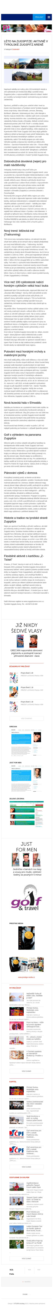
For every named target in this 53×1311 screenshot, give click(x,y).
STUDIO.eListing (19, 1303)
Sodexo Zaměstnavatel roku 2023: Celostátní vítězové (35, 1104)
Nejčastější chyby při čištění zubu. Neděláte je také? (35, 996)
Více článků (26, 1071)
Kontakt (25, 1294)
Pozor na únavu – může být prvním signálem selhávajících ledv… (35, 1024)
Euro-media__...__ (26, 7)
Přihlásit (39, 17)
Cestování (15, 49)
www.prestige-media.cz (26, 977)
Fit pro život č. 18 (27, 702)
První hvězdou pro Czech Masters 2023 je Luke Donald (35, 1214)
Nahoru (28, 1282)
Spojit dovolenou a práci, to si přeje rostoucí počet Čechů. (34, 1118)
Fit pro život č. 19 (27, 687)
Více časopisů (26, 718)
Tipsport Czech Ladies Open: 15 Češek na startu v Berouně (35, 1200)
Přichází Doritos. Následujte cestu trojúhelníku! (33, 1010)
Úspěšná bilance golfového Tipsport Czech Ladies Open (34, 1185)
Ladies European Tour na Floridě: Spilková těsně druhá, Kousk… (34, 1228)
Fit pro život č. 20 (27, 673)
